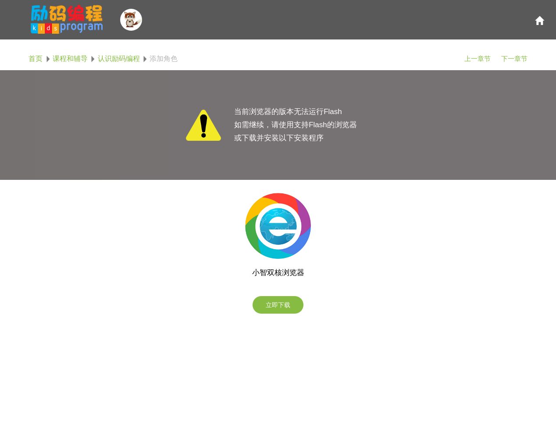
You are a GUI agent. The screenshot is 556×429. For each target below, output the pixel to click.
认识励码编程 (119, 58)
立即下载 (278, 304)
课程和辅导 (70, 58)
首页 (36, 58)
